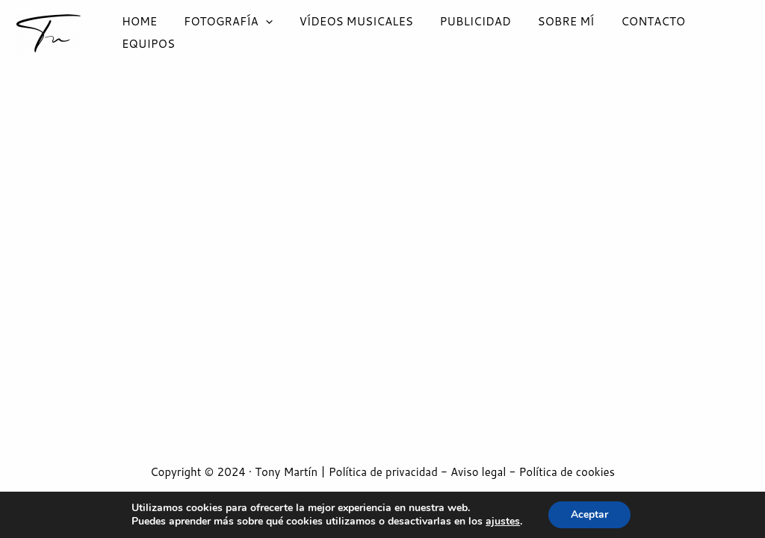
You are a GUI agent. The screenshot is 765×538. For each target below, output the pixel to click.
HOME (139, 32)
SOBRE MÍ (548, 32)
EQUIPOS (712, 32)
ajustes (503, 521)
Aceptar (589, 514)
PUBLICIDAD (462, 32)
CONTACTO (631, 32)
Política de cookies (566, 472)
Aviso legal (478, 472)
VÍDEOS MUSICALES (347, 32)
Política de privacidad (383, 472)
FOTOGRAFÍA (223, 33)
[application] (261, 33)
